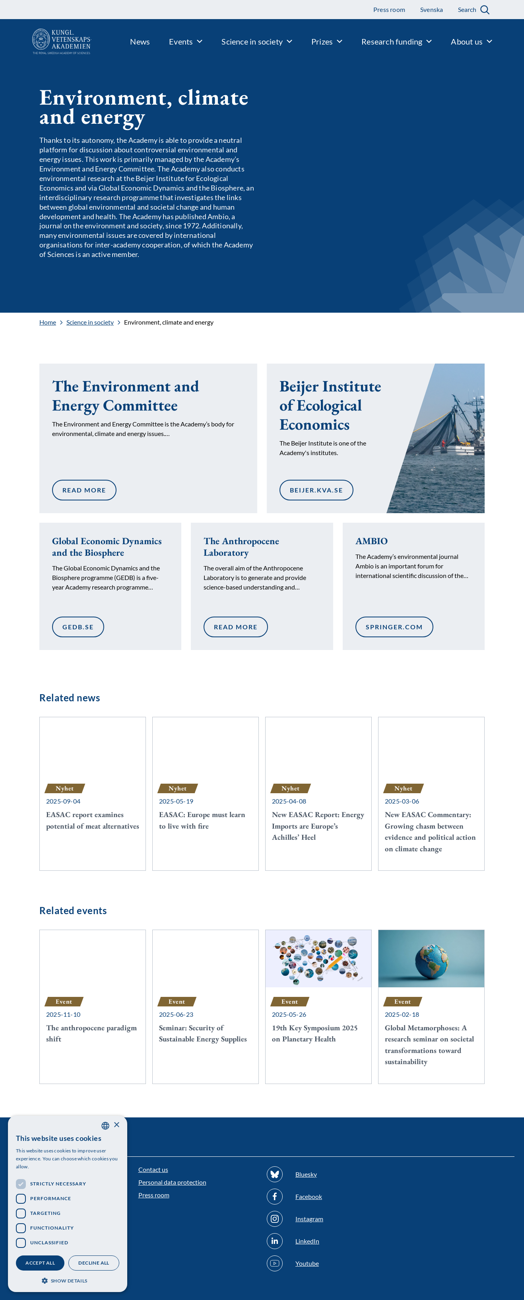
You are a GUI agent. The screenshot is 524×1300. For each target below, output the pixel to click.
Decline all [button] (93, 1263)
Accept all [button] (40, 1263)
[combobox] (105, 1126)
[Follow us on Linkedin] (326, 1241)
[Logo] (45, 41)
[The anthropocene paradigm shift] (93, 995)
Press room (153, 1195)
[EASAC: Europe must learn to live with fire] (205, 782)
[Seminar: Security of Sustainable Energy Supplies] (205, 995)
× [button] (116, 1125)
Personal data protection (172, 1182)
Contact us (153, 1169)
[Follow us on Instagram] (326, 1219)
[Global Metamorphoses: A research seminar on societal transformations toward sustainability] (431, 1006)
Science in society (90, 322)
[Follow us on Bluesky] (326, 1174)
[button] (67, 1280)
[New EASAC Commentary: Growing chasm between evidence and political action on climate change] (431, 793)
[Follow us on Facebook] (326, 1197)
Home (47, 322)
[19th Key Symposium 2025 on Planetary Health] (318, 995)
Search (467, 9)
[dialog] (67, 1204)
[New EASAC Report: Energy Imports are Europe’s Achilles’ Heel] (318, 788)
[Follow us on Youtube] (326, 1263)
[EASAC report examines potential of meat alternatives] (93, 782)
